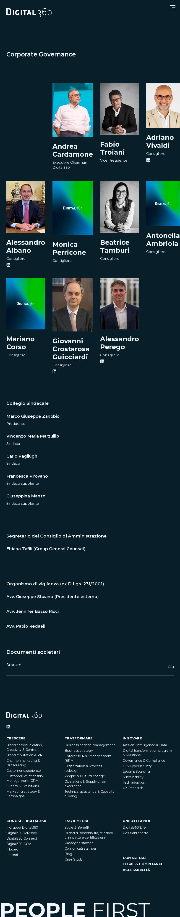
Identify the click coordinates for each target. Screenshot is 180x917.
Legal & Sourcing (136, 771)
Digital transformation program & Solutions (147, 753)
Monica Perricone (69, 248)
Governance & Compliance (144, 761)
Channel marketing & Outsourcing (23, 763)
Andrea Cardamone (72, 150)
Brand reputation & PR (24, 755)
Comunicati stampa (80, 848)
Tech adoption (134, 782)
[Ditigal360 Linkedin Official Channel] (8, 727)
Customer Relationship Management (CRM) (24, 778)
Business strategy (79, 751)
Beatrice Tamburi (115, 246)
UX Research (133, 788)
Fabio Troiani (112, 148)
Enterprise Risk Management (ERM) (88, 758)
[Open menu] (172, 7)
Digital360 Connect (21, 838)
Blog (68, 854)
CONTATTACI (134, 858)
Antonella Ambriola (163, 239)
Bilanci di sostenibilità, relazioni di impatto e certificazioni (89, 835)
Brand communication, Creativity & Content (24, 747)
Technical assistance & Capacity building (89, 794)
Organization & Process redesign (83, 768)
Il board (12, 849)
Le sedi (12, 855)
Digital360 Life (134, 827)
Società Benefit (77, 827)
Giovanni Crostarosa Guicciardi (71, 349)
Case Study (74, 859)
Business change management (90, 745)
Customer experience (23, 771)
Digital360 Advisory (21, 833)
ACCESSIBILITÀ (136, 870)
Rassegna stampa (79, 843)
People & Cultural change (85, 776)
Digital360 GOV (18, 844)
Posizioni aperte (135, 833)
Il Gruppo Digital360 (22, 827)
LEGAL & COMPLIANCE (143, 864)
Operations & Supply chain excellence (85, 783)
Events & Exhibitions (22, 786)
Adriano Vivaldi (160, 141)
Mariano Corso (20, 343)
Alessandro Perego (119, 343)
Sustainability (133, 777)
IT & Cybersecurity (137, 766)
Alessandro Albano (25, 246)
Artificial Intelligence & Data (145, 745)
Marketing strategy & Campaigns (23, 794)
